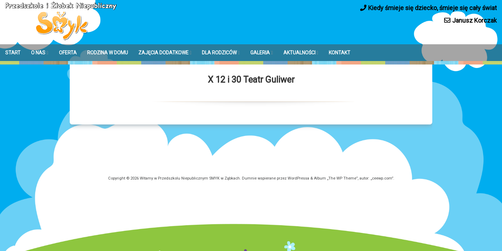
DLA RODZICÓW (219, 52)
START (13, 52)
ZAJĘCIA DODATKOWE (163, 52)
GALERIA (260, 52)
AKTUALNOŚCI (299, 52)
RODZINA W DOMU (107, 52)
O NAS (38, 52)
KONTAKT (339, 52)
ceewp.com (382, 178)
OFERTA (68, 52)
